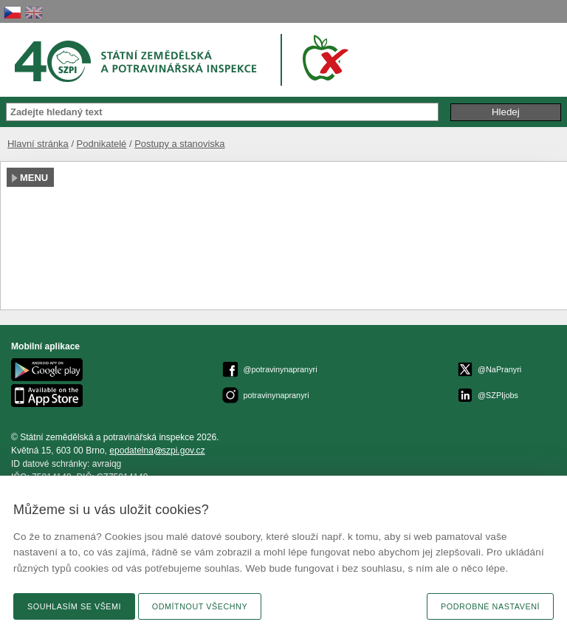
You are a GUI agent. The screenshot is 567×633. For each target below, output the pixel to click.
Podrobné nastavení (490, 606)
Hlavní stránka (38, 143)
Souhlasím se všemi (74, 606)
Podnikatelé (102, 143)
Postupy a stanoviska (179, 143)
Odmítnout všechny (199, 606)
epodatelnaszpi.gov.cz (157, 450)
